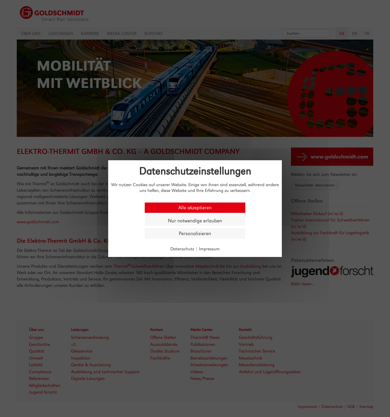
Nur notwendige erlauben (195, 220)
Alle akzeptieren (195, 207)
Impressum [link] (209, 248)
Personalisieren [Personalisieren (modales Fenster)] (195, 233)
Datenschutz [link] (182, 248)
